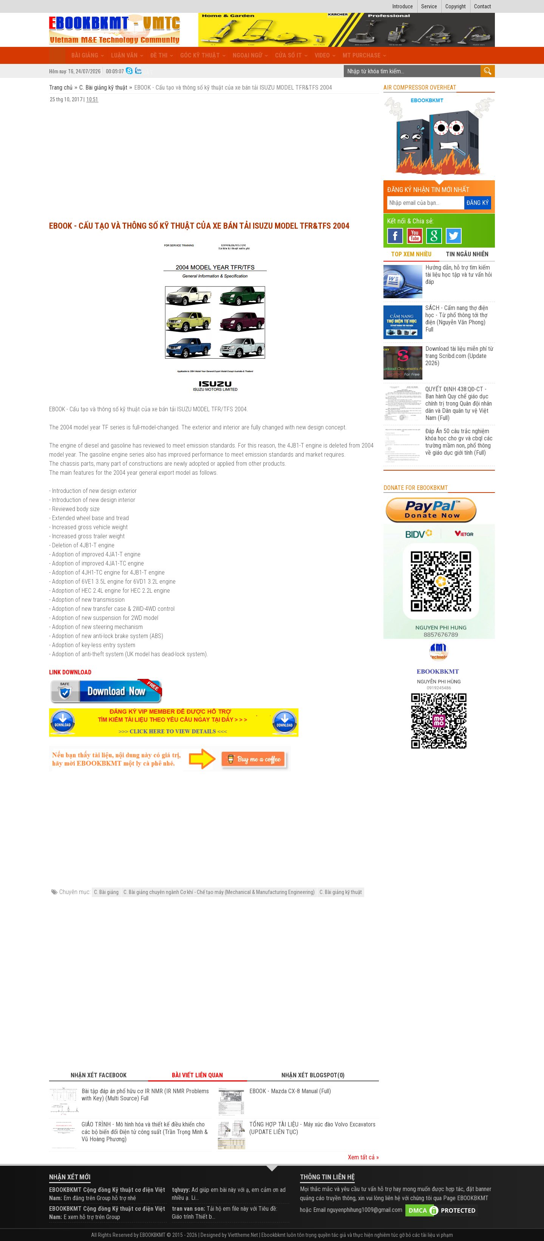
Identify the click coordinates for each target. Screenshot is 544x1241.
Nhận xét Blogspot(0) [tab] (313, 1075)
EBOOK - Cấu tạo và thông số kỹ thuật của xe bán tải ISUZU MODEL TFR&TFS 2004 (199, 226)
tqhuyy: (181, 1189)
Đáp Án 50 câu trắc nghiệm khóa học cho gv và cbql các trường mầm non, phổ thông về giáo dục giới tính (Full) (459, 442)
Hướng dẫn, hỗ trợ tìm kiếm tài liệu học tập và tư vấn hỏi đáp (458, 274)
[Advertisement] (214, 158)
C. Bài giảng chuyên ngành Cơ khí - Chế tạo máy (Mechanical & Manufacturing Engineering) (219, 892)
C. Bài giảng (106, 892)
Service (429, 6)
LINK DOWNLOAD (70, 672)
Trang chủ (61, 87)
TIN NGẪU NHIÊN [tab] (467, 254)
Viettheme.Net (243, 1235)
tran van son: (188, 1208)
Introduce (403, 6)
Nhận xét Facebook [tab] (99, 1075)
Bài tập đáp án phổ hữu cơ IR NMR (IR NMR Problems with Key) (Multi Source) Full (145, 1095)
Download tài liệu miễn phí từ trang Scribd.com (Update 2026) (459, 356)
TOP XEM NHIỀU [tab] (411, 254)
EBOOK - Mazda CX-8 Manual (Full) (290, 1091)
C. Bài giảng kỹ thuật (103, 87)
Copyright (455, 6)
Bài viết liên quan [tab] (197, 1075)
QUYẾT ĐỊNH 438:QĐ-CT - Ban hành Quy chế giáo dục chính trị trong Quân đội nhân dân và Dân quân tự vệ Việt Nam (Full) (458, 403)
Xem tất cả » (363, 1157)
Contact (482, 6)
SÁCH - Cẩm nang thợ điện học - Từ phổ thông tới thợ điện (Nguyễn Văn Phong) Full (456, 318)
